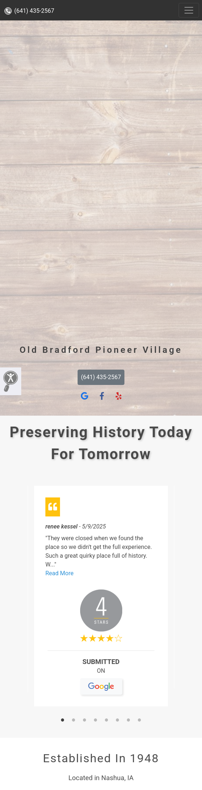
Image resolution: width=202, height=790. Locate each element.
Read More (59, 573)
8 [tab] (139, 720)
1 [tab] (62, 720)
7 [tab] (128, 720)
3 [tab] (84, 720)
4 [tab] (95, 720)
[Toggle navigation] (189, 10)
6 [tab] (117, 720)
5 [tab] (106, 720)
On (101, 674)
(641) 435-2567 (29, 10)
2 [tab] (73, 720)
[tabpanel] (101, 599)
